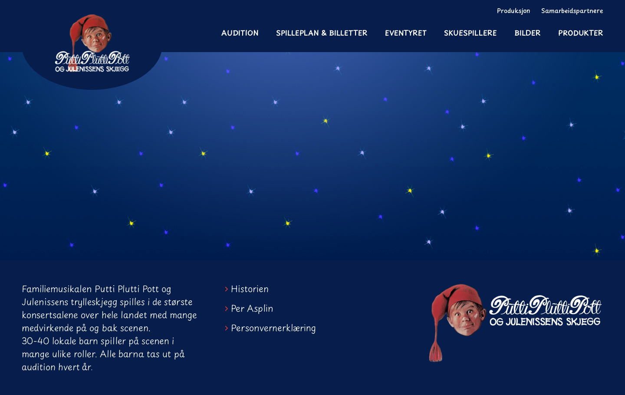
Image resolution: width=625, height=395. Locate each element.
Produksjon (513, 10)
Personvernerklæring (273, 327)
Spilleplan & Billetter (322, 32)
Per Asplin (252, 308)
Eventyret (406, 32)
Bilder (527, 32)
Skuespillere (470, 32)
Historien (250, 288)
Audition (240, 32)
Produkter (580, 32)
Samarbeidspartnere (572, 10)
